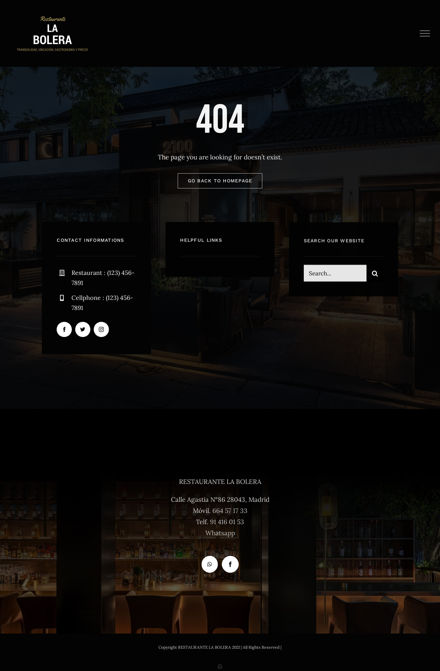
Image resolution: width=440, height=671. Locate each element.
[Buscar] (374, 274)
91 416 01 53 (227, 522)
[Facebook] (230, 564)
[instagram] (101, 329)
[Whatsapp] (210, 564)
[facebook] (64, 329)
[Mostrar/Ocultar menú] (425, 33)
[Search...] (335, 274)
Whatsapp (220, 533)
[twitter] (82, 329)
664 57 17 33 (229, 511)
